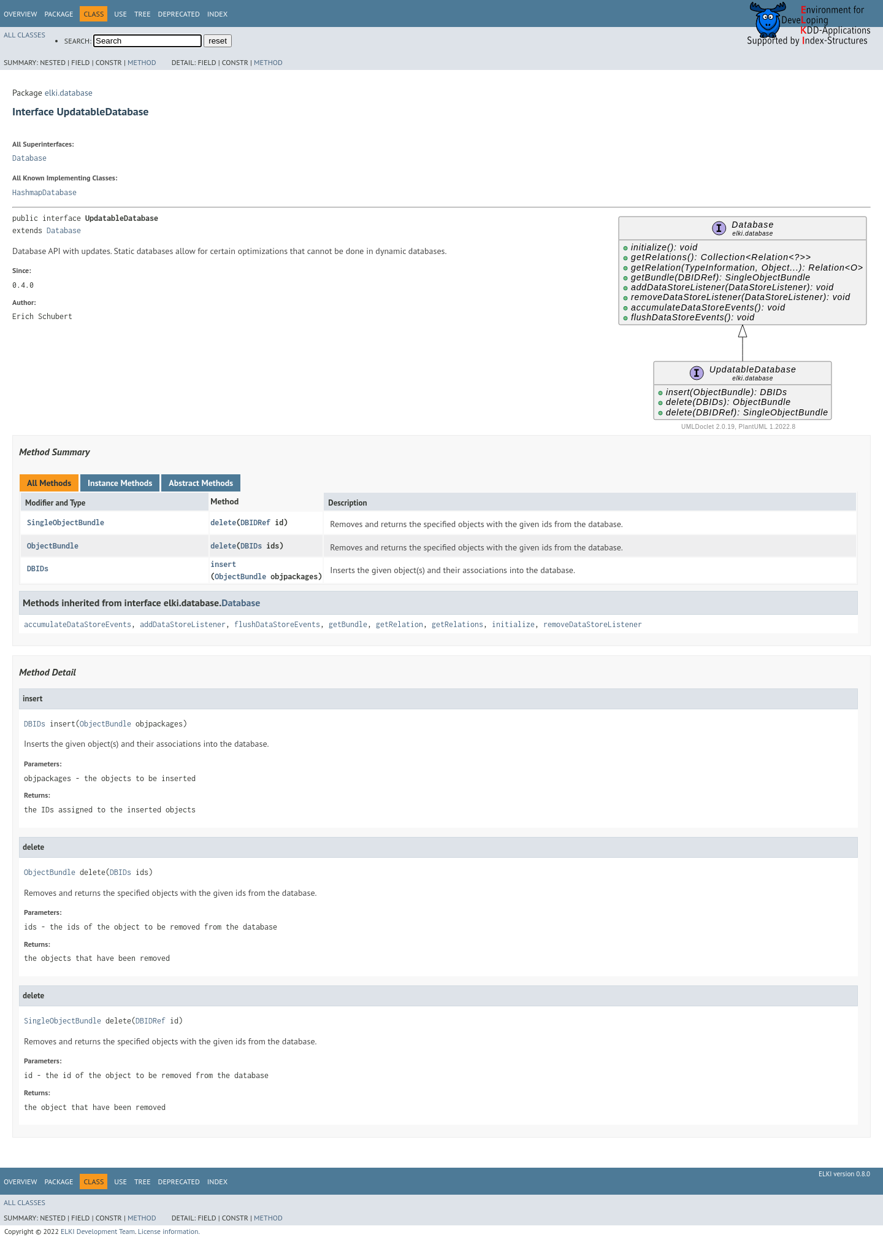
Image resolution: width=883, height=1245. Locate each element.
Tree (142, 13)
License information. (169, 1231)
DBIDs (251, 545)
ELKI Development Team (98, 1231)
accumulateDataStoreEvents (77, 624)
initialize (513, 624)
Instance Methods (120, 482)
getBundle (348, 624)
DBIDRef (255, 522)
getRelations (457, 624)
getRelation (399, 624)
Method (142, 62)
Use (120, 13)
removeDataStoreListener (592, 624)
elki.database (69, 92)
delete (223, 522)
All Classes (24, 34)
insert (223, 564)
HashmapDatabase (44, 192)
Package (58, 13)
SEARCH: (77, 40)
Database (29, 158)
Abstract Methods (201, 482)
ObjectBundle (52, 545)
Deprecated (179, 13)
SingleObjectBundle (65, 522)
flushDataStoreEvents (277, 624)
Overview (20, 13)
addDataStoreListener (183, 624)
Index (217, 13)
